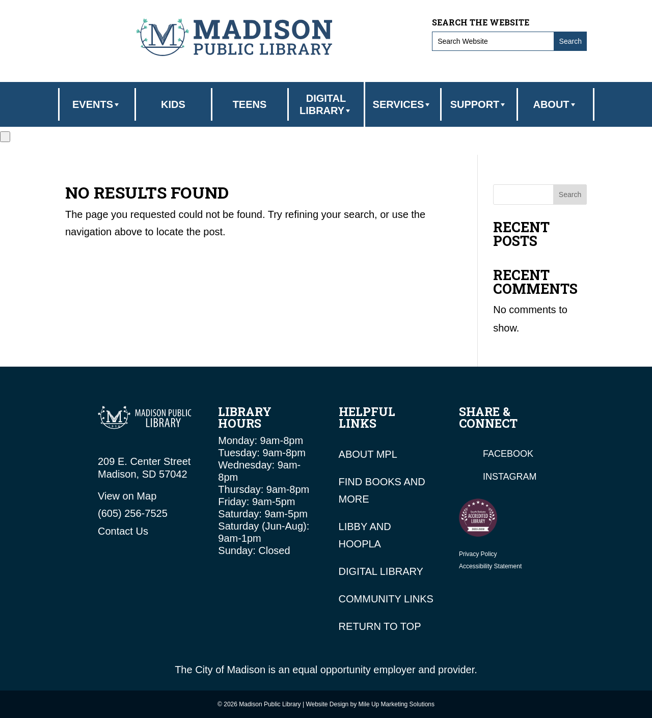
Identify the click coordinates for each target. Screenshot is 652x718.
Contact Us (123, 531)
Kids (173, 104)
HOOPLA (360, 543)
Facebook (508, 454)
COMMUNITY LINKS (386, 598)
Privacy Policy (478, 554)
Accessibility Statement (490, 566)
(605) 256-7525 (133, 513)
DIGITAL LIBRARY (381, 571)
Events (96, 104)
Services (402, 104)
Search (570, 194)
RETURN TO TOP (380, 626)
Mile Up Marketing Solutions (396, 704)
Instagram (510, 477)
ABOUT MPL (368, 454)
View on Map (127, 496)
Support (479, 104)
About (555, 104)
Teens (250, 104)
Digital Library (326, 105)
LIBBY (353, 526)
